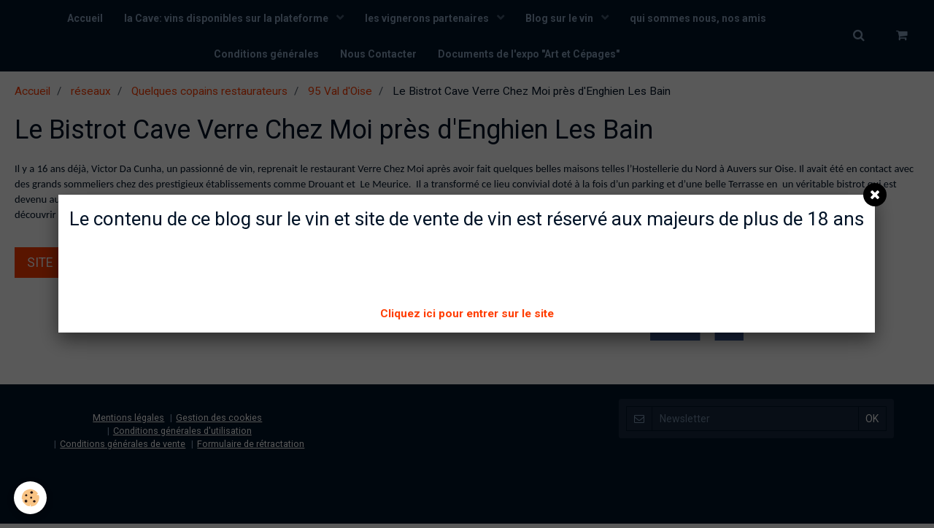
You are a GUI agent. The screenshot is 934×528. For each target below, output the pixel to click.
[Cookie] (31, 497)
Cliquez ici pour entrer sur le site (467, 313)
